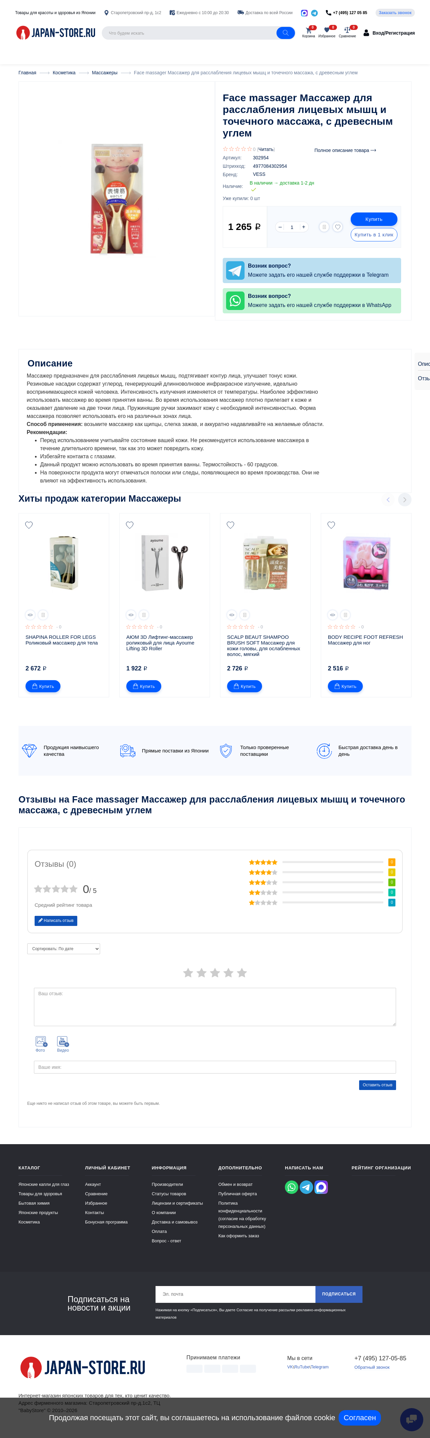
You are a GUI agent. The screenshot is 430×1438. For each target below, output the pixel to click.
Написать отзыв (56, 927)
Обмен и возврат (235, 1190)
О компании (164, 1218)
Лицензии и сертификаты (177, 1209)
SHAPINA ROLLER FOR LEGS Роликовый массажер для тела (62, 646)
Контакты (94, 1218)
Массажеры (154, 505)
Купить (373, 219)
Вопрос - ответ (166, 1247)
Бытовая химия (34, 1209)
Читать (265, 149)
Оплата (159, 1237)
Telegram (320, 1373)
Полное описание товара (345, 150)
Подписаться (339, 1300)
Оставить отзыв (377, 1091)
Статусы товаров (169, 1200)
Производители (167, 1190)
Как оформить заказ (238, 1242)
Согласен (360, 1417)
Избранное (96, 1209)
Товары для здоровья (40, 1200)
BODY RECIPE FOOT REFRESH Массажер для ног (366, 646)
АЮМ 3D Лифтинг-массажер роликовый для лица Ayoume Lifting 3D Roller (161, 649)
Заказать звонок (395, 13)
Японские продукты (38, 1218)
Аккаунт (93, 1190)
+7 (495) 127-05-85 (380, 1364)
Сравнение (96, 1200)
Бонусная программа (106, 1228)
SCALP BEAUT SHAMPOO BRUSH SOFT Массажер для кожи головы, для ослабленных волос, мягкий (264, 651)
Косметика (29, 1228)
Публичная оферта (237, 1200)
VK (290, 1373)
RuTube (302, 1373)
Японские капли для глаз (43, 1190)
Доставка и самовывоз (175, 1228)
